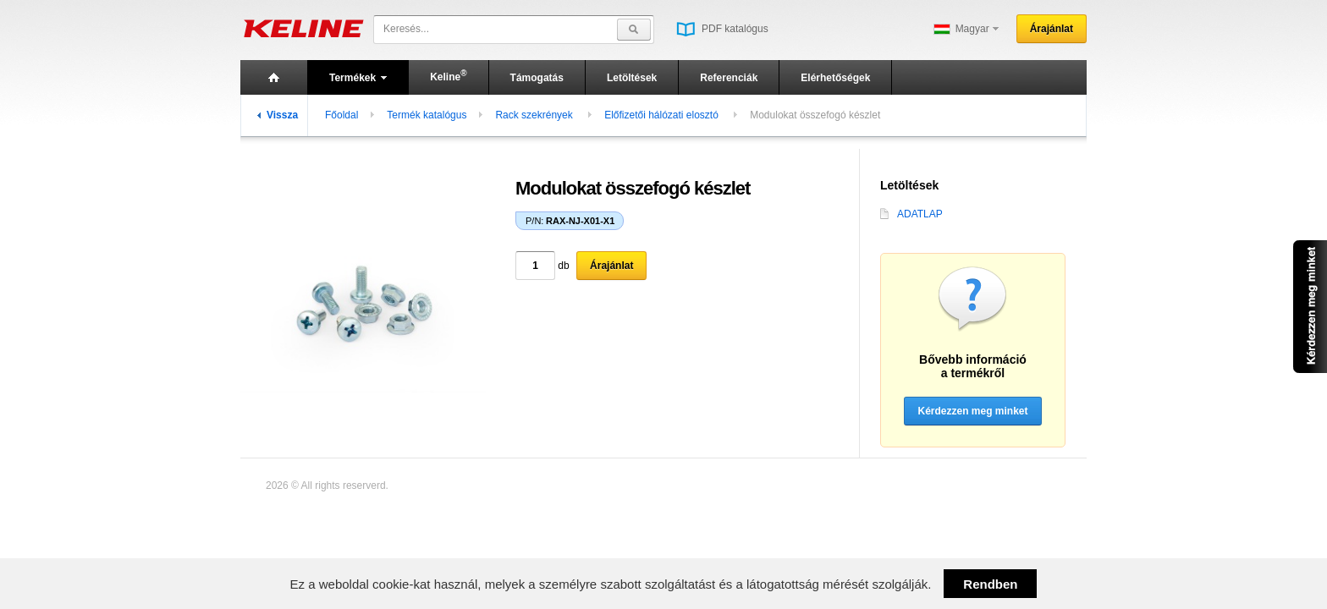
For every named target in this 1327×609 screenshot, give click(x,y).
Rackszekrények (535, 115)
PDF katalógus (722, 29)
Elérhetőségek (835, 78)
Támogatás (537, 78)
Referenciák (728, 78)
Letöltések (632, 78)
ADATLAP (911, 214)
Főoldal (341, 115)
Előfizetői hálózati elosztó (662, 115)
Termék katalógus (426, 115)
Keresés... (406, 29)
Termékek (358, 78)
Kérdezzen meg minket (972, 411)
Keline (448, 76)
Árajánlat (1051, 29)
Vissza (277, 115)
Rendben (990, 584)
